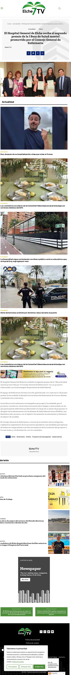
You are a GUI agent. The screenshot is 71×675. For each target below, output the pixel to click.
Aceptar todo (39, 667)
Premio (28, 437)
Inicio (9, 24)
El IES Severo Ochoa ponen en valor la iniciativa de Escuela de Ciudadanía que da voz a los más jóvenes (16, 612)
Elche (13, 437)
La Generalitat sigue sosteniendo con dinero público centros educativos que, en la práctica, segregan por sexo (33, 260)
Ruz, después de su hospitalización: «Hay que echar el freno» (26, 154)
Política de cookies (18, 662)
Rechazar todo (26, 667)
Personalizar (12, 667)
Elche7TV (8, 47)
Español (53, 673)
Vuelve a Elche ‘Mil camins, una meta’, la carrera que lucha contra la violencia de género (51, 612)
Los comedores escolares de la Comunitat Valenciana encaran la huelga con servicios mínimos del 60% (32, 207)
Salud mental (57, 437)
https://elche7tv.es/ (34, 451)
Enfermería (21, 437)
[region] (26, 658)
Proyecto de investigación (41, 437)
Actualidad (16, 24)
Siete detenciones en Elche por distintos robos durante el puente (28, 313)
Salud (40, 29)
